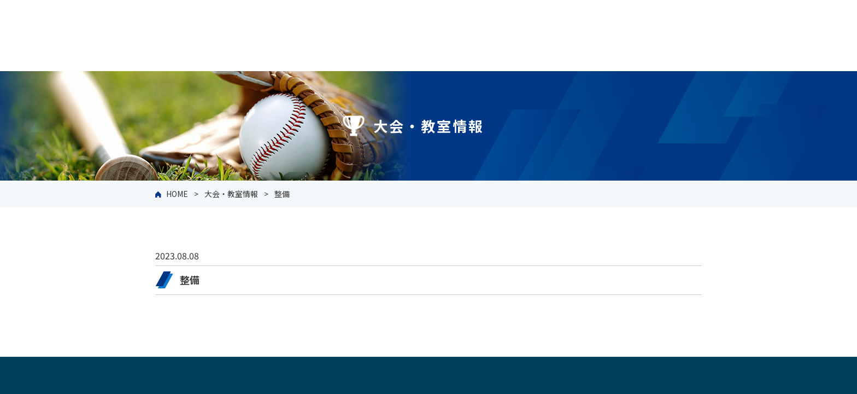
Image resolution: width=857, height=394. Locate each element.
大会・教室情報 (231, 193)
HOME (177, 193)
